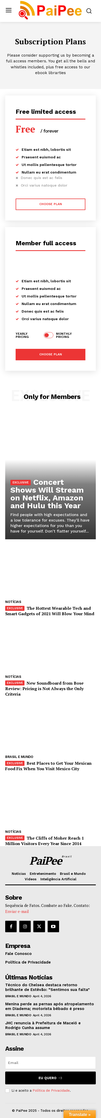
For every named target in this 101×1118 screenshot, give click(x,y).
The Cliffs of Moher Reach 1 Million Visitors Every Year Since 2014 (44, 840)
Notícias (13, 601)
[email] (50, 1062)
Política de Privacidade (51, 1090)
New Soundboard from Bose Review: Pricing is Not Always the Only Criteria (44, 688)
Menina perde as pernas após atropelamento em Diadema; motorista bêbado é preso (49, 1006)
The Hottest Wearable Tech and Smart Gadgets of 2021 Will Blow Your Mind (49, 611)
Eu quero (51, 1077)
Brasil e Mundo (19, 756)
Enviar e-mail (17, 911)
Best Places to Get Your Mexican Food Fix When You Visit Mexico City (48, 766)
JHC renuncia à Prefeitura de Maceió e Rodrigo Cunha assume (43, 1025)
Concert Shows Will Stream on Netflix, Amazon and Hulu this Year (47, 493)
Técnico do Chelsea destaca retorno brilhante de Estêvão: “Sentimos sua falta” (47, 987)
